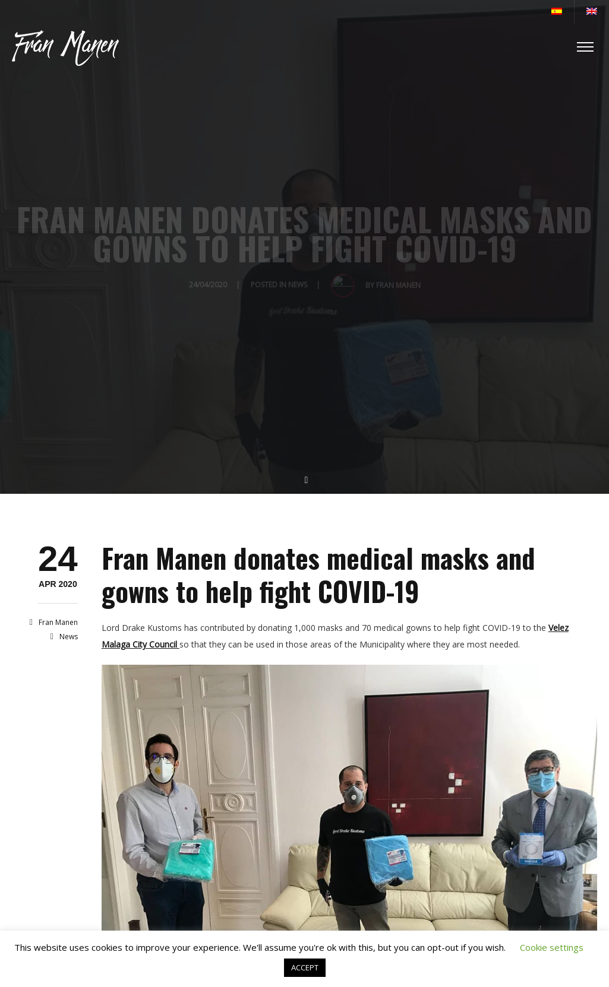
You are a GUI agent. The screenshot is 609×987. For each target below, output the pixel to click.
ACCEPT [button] (304, 967)
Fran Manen (58, 622)
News (68, 636)
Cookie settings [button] (551, 947)
